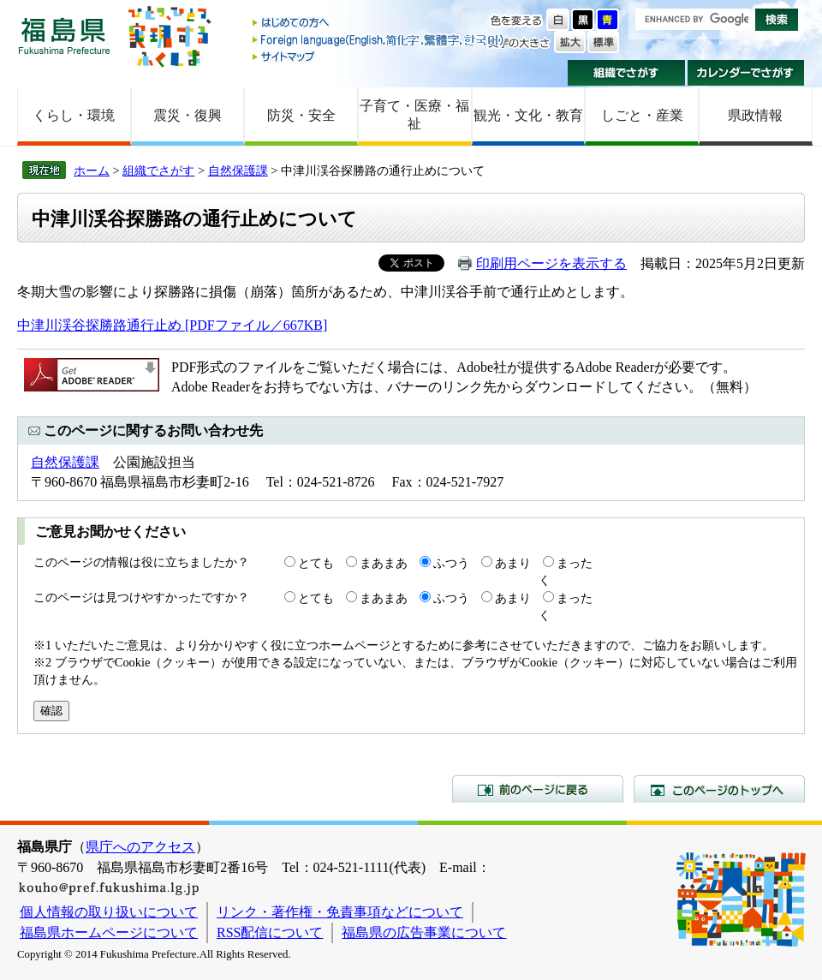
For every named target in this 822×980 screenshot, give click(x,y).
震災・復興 (187, 115)
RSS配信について (270, 932)
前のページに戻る (537, 789)
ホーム (92, 170)
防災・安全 (301, 115)
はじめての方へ (379, 23)
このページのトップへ (719, 789)
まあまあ (384, 563)
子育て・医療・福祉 (414, 115)
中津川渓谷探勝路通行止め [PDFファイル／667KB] (172, 325)
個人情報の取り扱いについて (109, 912)
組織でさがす (626, 73)
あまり (513, 563)
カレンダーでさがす (746, 73)
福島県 (64, 35)
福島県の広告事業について (424, 932)
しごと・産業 (642, 115)
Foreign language (379, 40)
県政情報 (755, 115)
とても (316, 563)
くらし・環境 (74, 115)
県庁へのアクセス (140, 847)
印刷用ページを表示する (551, 263)
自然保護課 (238, 170)
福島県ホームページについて (109, 932)
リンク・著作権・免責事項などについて (340, 912)
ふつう (451, 563)
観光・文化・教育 (528, 115)
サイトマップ (379, 56)
